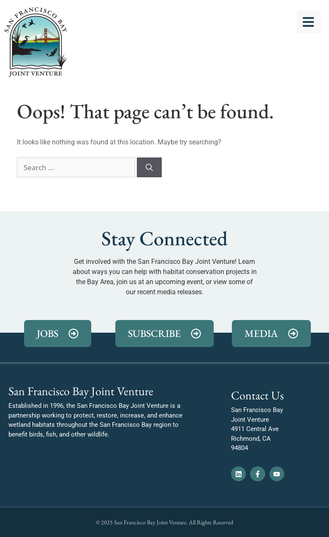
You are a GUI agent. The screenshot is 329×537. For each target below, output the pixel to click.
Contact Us (257, 395)
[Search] (149, 167)
